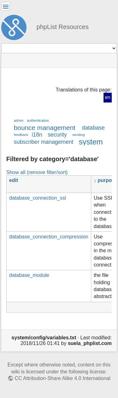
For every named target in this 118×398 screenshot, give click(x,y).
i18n (37, 135)
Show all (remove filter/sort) (37, 172)
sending (78, 135)
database (93, 128)
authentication (38, 120)
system (91, 142)
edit (13, 180)
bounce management (45, 127)
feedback (21, 135)
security (57, 135)
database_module (29, 275)
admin (19, 120)
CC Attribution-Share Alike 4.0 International (62, 378)
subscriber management (43, 142)
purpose (107, 180)
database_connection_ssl (37, 198)
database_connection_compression (48, 236)
